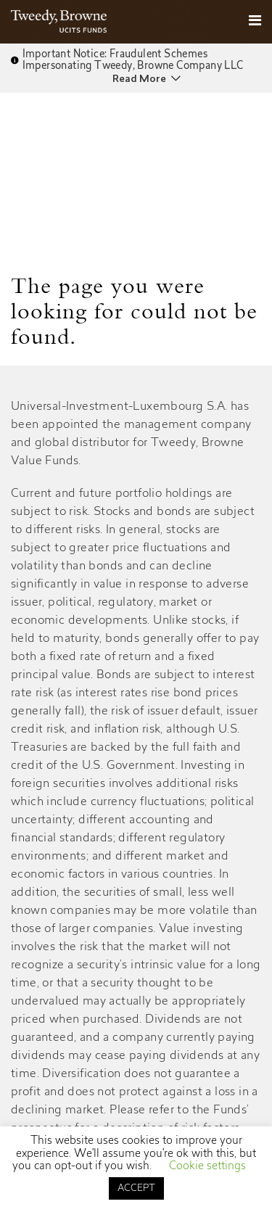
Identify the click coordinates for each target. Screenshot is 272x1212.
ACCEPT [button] (136, 1188)
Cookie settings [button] (207, 1166)
